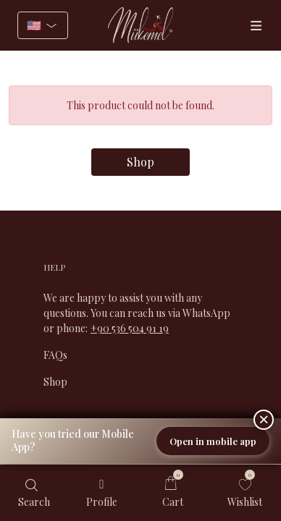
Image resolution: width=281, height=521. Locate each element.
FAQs (55, 355)
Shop (140, 161)
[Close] (263, 420)
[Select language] (42, 25)
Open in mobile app (212, 441)
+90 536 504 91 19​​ (130, 328)
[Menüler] (256, 26)
